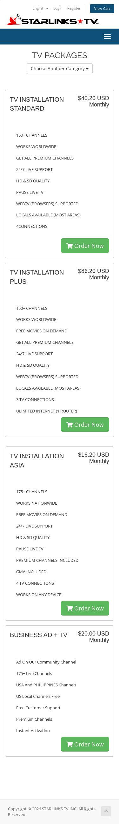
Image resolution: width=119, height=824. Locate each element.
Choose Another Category (60, 68)
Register (74, 8)
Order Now (85, 245)
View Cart (102, 8)
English (41, 8)
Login (58, 8)
